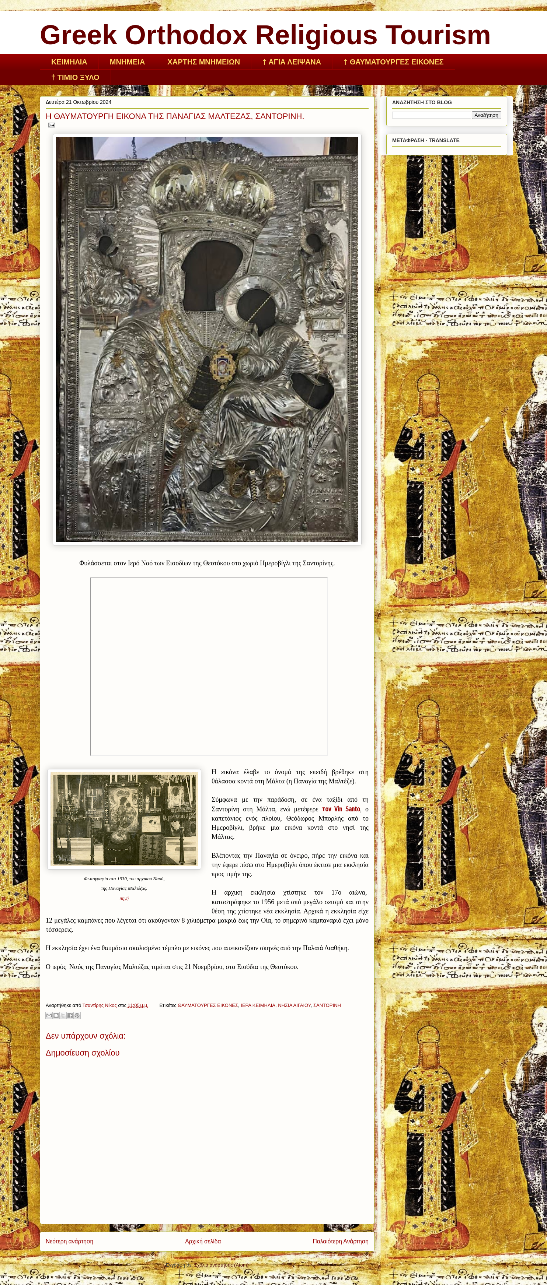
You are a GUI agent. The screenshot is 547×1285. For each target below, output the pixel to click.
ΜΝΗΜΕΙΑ (127, 62)
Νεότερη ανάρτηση (69, 1241)
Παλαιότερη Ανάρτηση (341, 1241)
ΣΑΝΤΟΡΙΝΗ (327, 1005)
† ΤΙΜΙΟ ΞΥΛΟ (75, 77)
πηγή (124, 898)
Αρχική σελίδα (203, 1241)
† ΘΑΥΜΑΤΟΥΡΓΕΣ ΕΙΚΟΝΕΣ (393, 62)
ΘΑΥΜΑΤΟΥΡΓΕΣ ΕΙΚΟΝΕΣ (208, 1005)
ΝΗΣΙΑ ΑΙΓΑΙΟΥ (294, 1005)
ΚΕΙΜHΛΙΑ (69, 62)
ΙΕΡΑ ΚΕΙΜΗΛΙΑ (258, 1005)
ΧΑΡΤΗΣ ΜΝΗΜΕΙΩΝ (203, 62)
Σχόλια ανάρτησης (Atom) (221, 1265)
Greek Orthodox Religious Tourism (265, 35)
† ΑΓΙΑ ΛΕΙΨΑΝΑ (291, 62)
